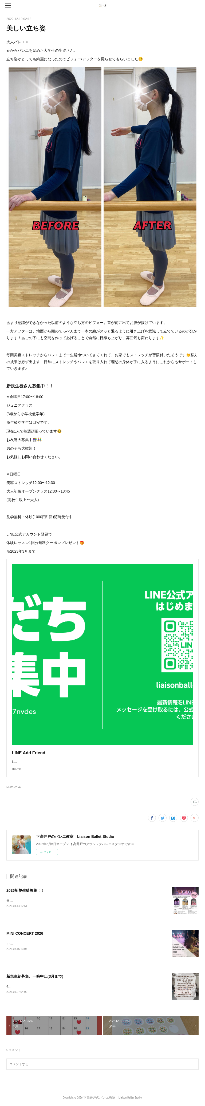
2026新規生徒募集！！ (25, 890)
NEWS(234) (13, 787)
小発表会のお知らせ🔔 (22, 943)
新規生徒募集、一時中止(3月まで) (34, 976)
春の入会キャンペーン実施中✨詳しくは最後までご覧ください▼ (53, 900)
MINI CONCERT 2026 (24, 933)
